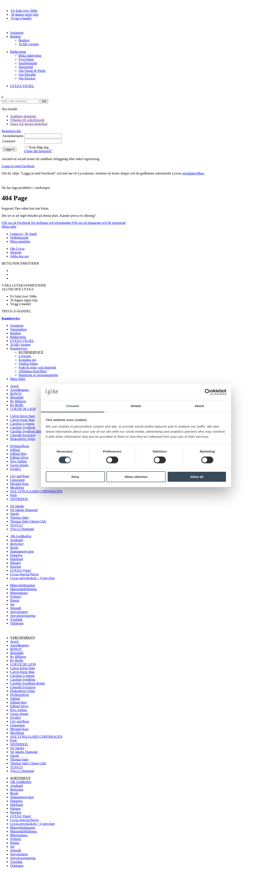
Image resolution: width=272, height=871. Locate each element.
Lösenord (8, 141)
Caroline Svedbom (22, 427)
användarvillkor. (193, 173)
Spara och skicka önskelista (28, 124)
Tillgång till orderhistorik (27, 120)
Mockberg (17, 487)
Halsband (16, 559)
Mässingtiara (19, 593)
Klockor (15, 566)
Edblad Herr (18, 453)
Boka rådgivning (30, 55)
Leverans (25, 356)
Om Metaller (27, 74)
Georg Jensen (19, 465)
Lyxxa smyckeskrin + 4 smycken (32, 578)
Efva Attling (18, 461)
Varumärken (18, 329)
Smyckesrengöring (22, 615)
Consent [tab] (72, 406)
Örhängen (16, 623)
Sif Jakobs (17, 506)
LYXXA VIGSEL (22, 86)
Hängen (15, 563)
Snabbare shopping (23, 116)
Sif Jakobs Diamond (24, 510)
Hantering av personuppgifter (38, 375)
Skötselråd (26, 67)
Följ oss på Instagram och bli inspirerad (98, 223)
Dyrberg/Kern (19, 446)
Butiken (15, 36)
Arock (14, 386)
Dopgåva (16, 555)
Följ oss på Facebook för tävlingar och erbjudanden (37, 223)
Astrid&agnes (19, 390)
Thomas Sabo (19, 517)
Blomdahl (16, 397)
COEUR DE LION (23, 409)
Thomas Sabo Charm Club (28, 521)
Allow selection (135, 477)
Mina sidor (9, 226)
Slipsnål (15, 608)
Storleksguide (28, 63)
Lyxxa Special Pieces (24, 574)
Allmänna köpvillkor (33, 371)
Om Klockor (27, 78)
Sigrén (14, 514)
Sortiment (16, 32)
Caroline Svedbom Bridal (27, 431)
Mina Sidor (17, 379)
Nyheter (15, 596)
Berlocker (16, 544)
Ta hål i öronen (29, 44)
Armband (16, 540)
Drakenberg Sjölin (22, 439)
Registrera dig (12, 131)
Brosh (14, 547)
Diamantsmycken (22, 551)
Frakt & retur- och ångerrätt (37, 367)
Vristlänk (16, 619)
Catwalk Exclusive (22, 435)
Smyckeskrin (19, 612)
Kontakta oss (27, 360)
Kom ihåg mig (39, 147)
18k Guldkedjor (20, 536)
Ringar (14, 600)
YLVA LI (16, 525)
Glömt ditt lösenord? (38, 151)
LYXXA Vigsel (20, 570)
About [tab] (199, 406)
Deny (75, 477)
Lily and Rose (19, 476)
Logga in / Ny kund (23, 234)
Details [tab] (136, 406)
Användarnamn (12, 136)
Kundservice (18, 348)
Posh (13, 495)
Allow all (196, 477)
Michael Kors (19, 484)
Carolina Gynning (22, 423)
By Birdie (16, 405)
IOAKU (15, 469)
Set (12, 604)
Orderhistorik (19, 237)
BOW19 (15, 393)
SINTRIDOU (19, 499)
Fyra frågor (26, 59)
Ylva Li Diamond (22, 529)
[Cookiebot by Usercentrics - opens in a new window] (207, 392)
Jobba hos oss (19, 256)
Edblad (15, 450)
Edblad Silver (19, 457)
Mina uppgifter (20, 241)
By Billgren (18, 401)
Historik (15, 252)
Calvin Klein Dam (22, 416)
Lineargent (17, 480)
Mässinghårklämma (23, 589)
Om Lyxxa (17, 248)
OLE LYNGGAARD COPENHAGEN (36, 491)
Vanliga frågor (28, 363)
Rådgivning (18, 51)
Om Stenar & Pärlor (32, 71)
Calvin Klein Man (22, 420)
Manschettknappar (22, 585)
